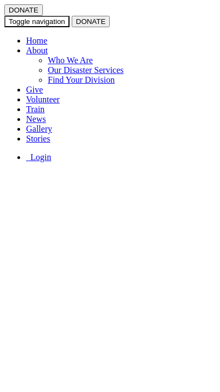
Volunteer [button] (43, 99)
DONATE (24, 10)
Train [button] (35, 109)
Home (36, 40)
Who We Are (70, 60)
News (36, 119)
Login (38, 157)
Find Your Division (81, 79)
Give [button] (34, 89)
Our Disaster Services (86, 70)
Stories (38, 138)
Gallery (39, 128)
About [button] (37, 50)
